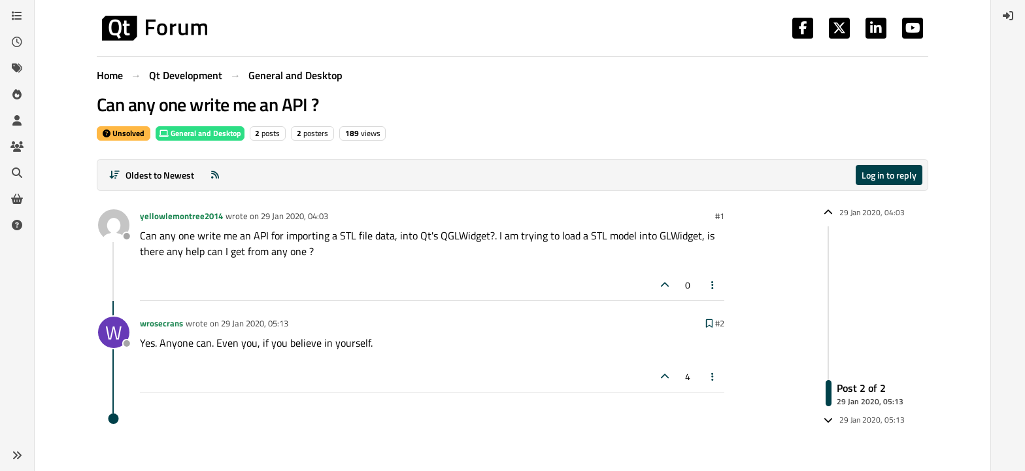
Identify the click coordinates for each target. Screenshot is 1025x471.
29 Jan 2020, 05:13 (254, 323)
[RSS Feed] (215, 175)
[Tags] (17, 68)
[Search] (17, 172)
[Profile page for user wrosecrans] (113, 332)
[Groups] (17, 146)
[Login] (1008, 15)
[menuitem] (1008, 15)
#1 (719, 215)
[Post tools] (713, 285)
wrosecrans (161, 323)
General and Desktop (200, 133)
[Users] (17, 120)
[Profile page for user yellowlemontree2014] (113, 225)
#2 (719, 323)
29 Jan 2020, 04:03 (294, 215)
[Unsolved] (17, 225)
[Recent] (17, 41)
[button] (17, 455)
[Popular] (17, 94)
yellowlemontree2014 (181, 215)
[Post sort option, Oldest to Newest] (151, 175)
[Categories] (17, 15)
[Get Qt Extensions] (17, 198)
